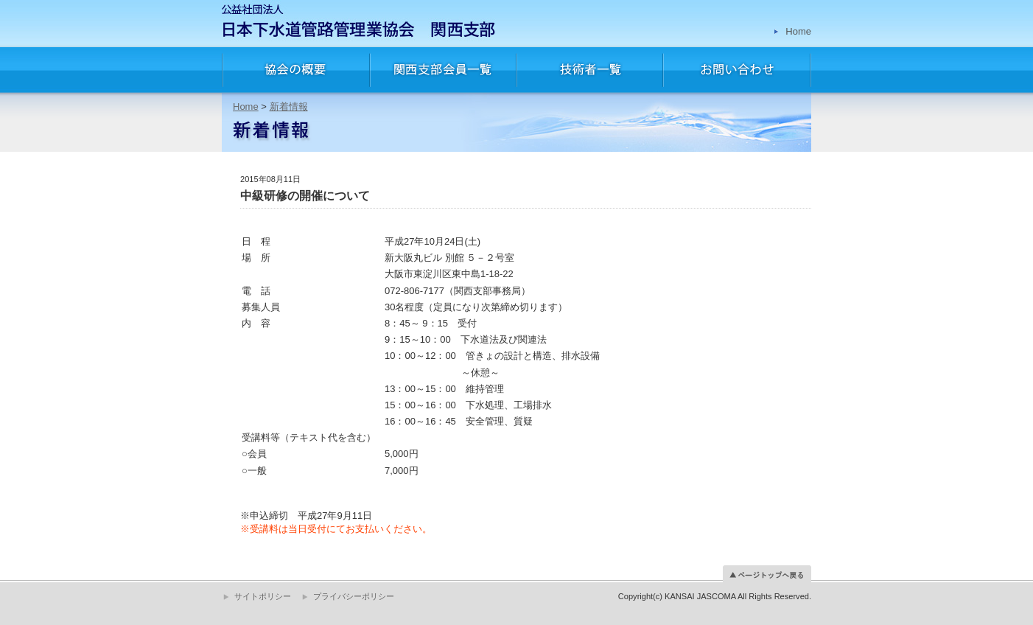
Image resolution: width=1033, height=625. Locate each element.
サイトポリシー (262, 596)
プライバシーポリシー (353, 596)
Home (798, 31)
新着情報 (289, 106)
